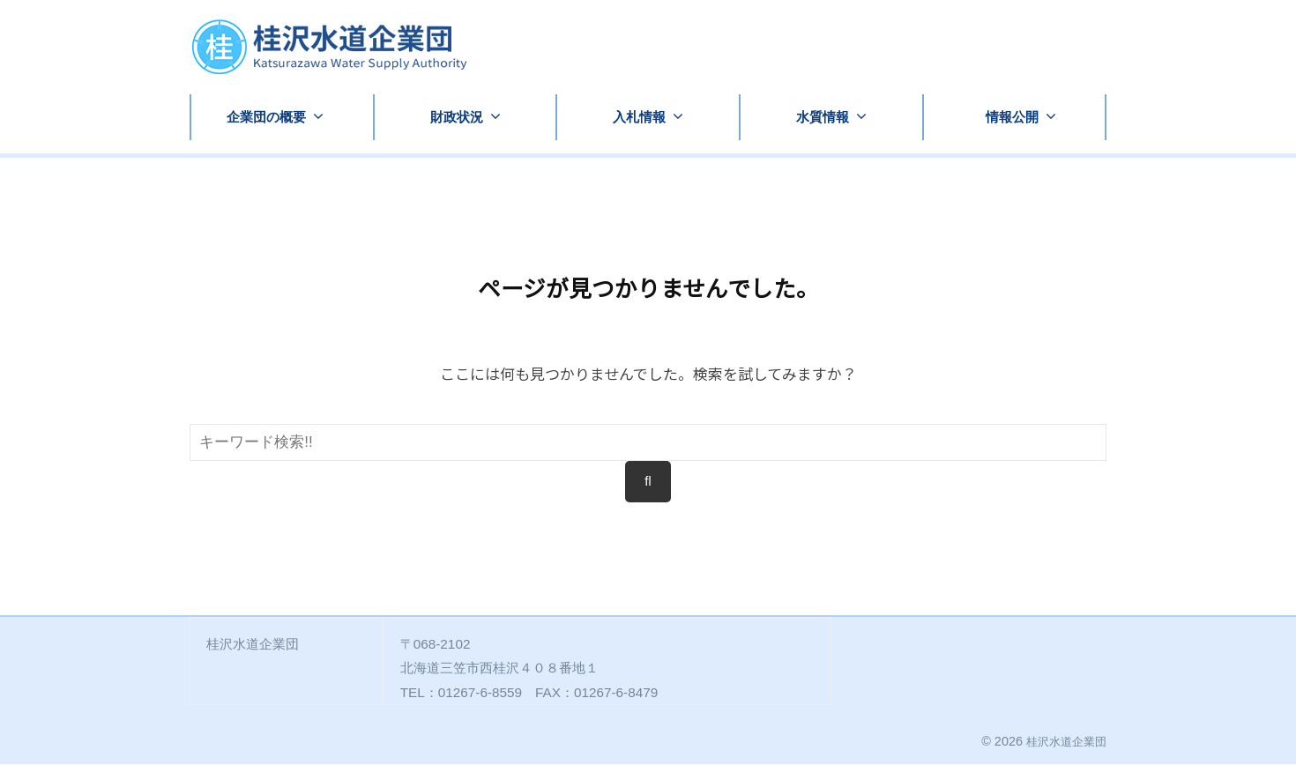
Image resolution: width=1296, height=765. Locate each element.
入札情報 (639, 116)
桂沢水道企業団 (1063, 742)
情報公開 (1012, 116)
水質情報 (822, 116)
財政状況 (456, 116)
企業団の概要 (266, 116)
